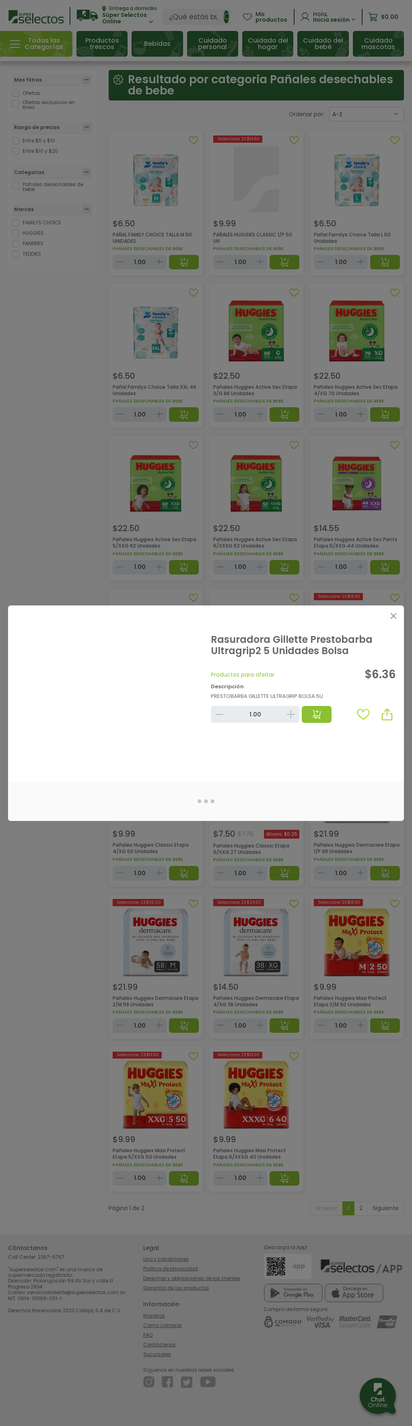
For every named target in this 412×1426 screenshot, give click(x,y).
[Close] (393, 616)
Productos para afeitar (242, 675)
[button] (387, 714)
